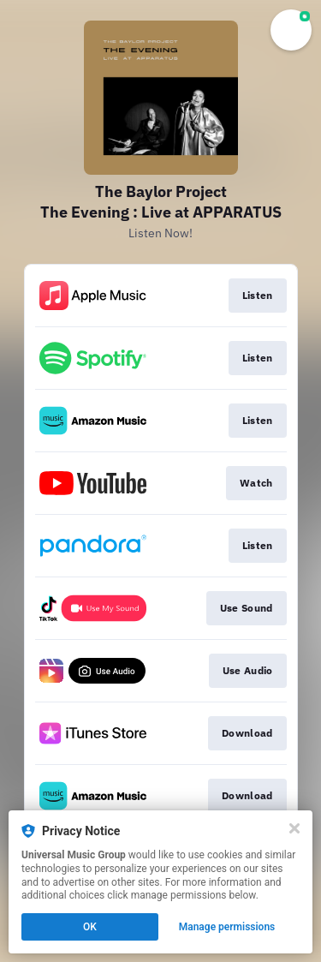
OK (90, 927)
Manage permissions (227, 927)
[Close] (294, 828)
